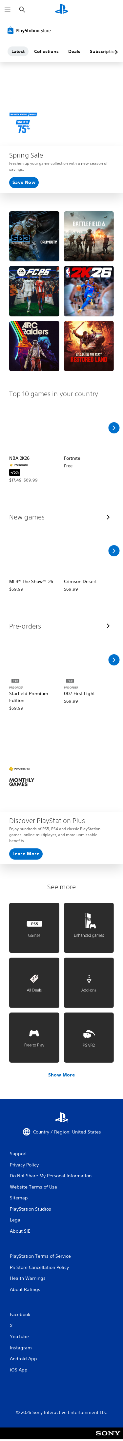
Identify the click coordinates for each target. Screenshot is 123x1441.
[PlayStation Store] (30, 30)
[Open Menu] (7, 10)
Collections (46, 51)
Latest (18, 51)
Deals (74, 51)
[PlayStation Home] (61, 10)
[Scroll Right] (113, 427)
